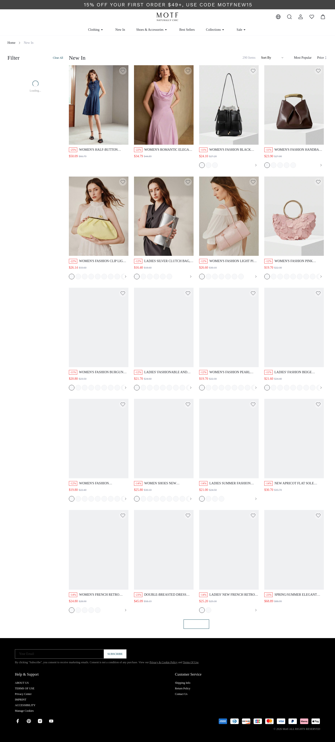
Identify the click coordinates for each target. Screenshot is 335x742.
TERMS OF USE (24, 688)
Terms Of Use (190, 662)
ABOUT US (22, 682)
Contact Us (181, 694)
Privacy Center (23, 694)
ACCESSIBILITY (25, 705)
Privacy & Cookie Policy (164, 662)
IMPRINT (20, 699)
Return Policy (182, 688)
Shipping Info (182, 682)
